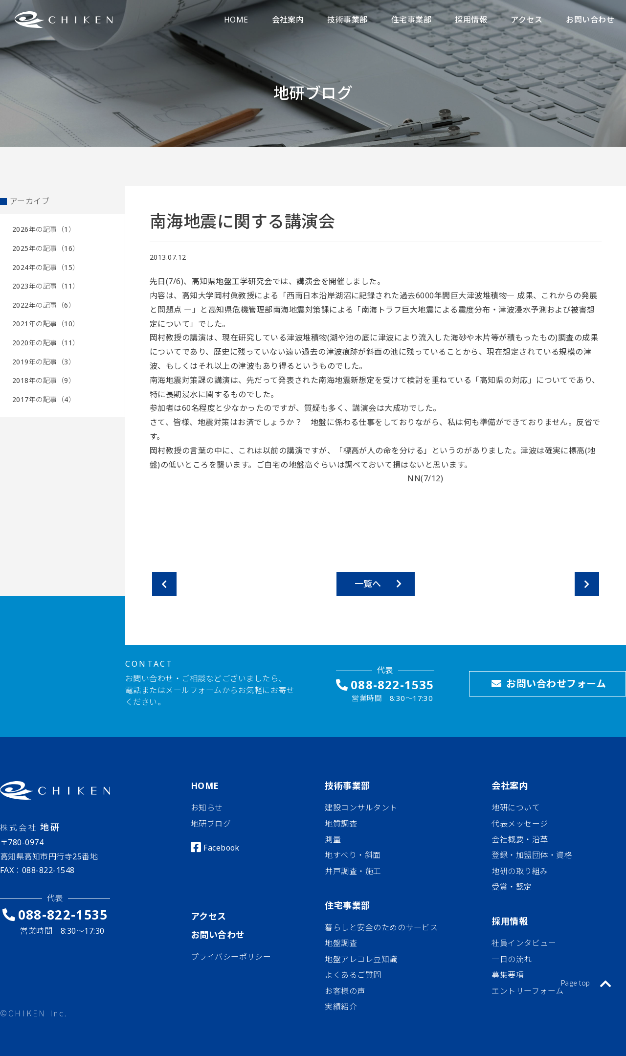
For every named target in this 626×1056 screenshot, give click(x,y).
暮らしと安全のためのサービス (381, 927)
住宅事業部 (347, 905)
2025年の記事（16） (46, 248)
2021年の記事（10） (46, 323)
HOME (205, 785)
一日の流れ (512, 959)
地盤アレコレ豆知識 (361, 959)
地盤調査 (341, 943)
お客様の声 (345, 991)
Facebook (221, 847)
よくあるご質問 (353, 974)
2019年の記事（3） (43, 361)
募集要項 (508, 974)
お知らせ (207, 807)
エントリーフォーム (527, 991)
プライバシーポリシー (231, 956)
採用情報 (510, 921)
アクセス (208, 916)
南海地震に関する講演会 (242, 221)
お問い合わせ (218, 934)
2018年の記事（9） (43, 380)
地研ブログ (211, 823)
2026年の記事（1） (43, 229)
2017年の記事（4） (43, 399)
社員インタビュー (524, 943)
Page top (586, 983)
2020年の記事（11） (46, 342)
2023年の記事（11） (46, 286)
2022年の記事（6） (43, 305)
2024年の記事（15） (46, 267)
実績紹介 (341, 1006)
